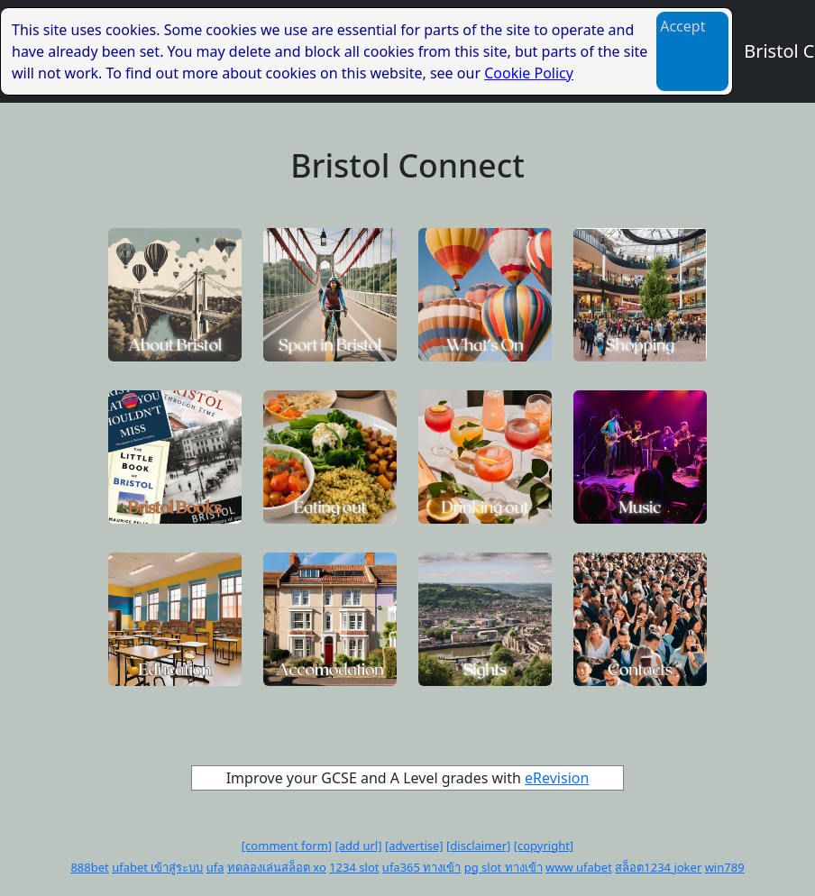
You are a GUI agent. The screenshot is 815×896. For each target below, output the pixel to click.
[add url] (358, 845)
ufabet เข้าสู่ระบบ (157, 867)
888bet (89, 867)
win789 (725, 867)
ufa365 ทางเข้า (422, 867)
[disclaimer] (478, 845)
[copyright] (543, 845)
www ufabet (578, 867)
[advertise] (414, 845)
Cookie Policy (528, 73)
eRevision (557, 778)
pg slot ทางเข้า (503, 867)
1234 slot (354, 867)
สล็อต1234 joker (658, 867)
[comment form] (287, 845)
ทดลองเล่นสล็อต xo (276, 867)
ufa (215, 867)
